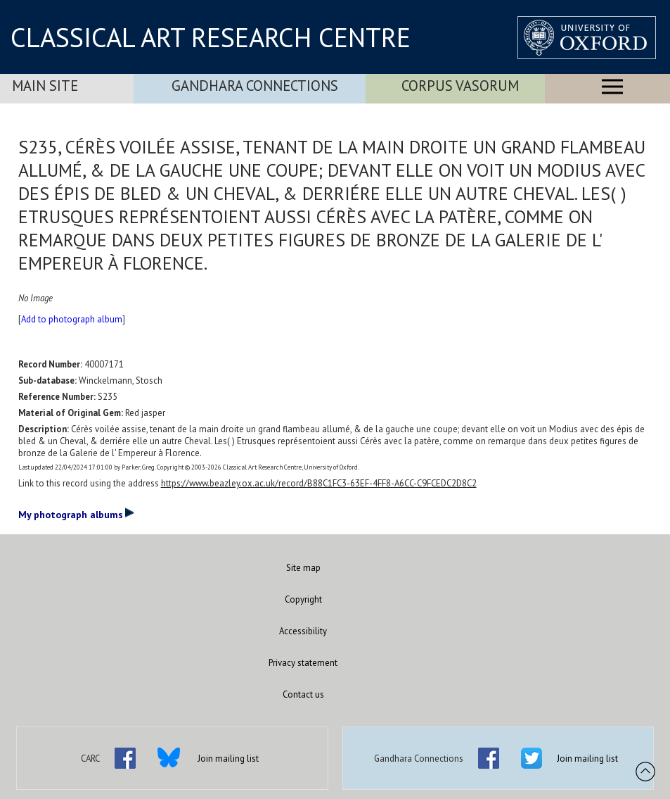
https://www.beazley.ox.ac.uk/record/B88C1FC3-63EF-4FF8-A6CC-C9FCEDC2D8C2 (319, 483)
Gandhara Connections (255, 85)
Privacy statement (303, 663)
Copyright (303, 599)
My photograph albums (76, 514)
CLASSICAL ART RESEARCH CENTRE (211, 37)
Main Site (45, 85)
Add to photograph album (71, 319)
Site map (303, 568)
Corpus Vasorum (460, 85)
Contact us (303, 694)
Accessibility (303, 631)
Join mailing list (228, 759)
